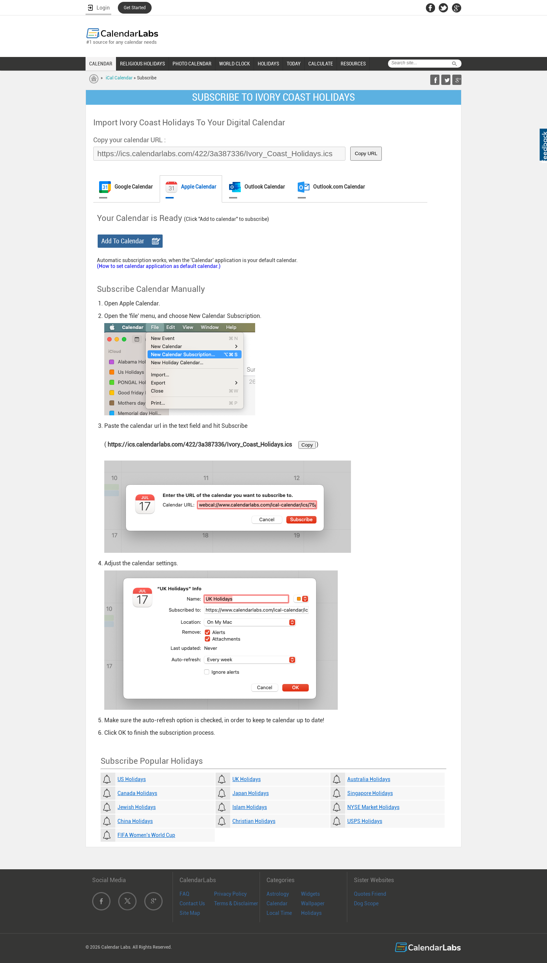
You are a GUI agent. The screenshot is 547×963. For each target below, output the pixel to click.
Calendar (277, 903)
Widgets (310, 894)
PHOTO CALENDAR (192, 64)
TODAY (294, 64)
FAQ (184, 894)
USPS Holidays (364, 821)
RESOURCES (353, 64)
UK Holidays (246, 779)
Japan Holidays (250, 793)
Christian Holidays (253, 821)
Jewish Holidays (136, 807)
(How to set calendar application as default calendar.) (159, 266)
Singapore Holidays (370, 793)
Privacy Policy (230, 894)
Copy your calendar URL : (129, 140)
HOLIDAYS (268, 64)
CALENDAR (100, 64)
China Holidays (135, 821)
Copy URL (366, 153)
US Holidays (131, 779)
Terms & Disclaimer (236, 903)
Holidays (311, 913)
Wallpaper (313, 903)
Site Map (190, 913)
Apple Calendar (191, 187)
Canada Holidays (137, 793)
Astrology (278, 894)
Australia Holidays (368, 779)
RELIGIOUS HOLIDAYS (142, 64)
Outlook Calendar (257, 187)
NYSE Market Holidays (373, 807)
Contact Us (192, 903)
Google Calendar (126, 187)
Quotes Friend (370, 894)
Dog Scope (366, 903)
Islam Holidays (249, 807)
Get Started (135, 7)
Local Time (279, 913)
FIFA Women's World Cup (146, 835)
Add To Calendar (122, 241)
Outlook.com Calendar (331, 187)
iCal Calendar (119, 77)
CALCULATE (320, 64)
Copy (307, 445)
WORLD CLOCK (234, 64)
